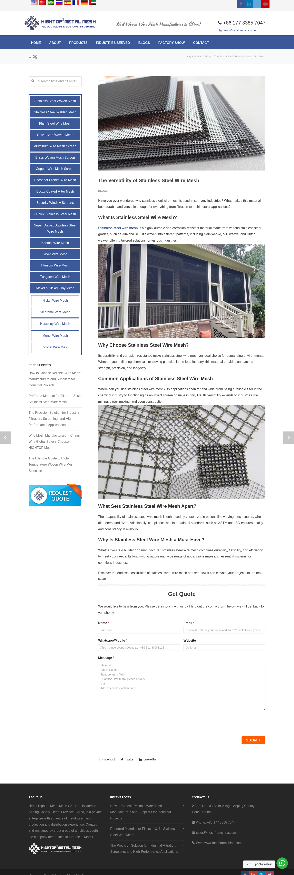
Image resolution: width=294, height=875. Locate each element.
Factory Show (171, 43)
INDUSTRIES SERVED (113, 43)
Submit (253, 740)
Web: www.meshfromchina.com (219, 843)
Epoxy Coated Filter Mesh (55, 191)
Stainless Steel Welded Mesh (55, 112)
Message (106, 658)
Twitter (127, 759)
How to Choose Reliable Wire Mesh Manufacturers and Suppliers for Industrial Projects (54, 379)
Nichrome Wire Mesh (55, 312)
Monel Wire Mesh (55, 335)
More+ (89, 837)
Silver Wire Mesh (55, 254)
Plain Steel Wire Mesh (55, 123)
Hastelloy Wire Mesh (55, 323)
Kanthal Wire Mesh (55, 243)
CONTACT (201, 43)
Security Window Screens (55, 202)
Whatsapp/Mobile (112, 640)
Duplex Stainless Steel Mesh (55, 214)
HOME (36, 43)
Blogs (103, 190)
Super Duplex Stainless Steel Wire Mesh (55, 228)
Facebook (107, 759)
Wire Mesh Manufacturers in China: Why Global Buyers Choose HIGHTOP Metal (54, 442)
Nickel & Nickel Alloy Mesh (55, 288)
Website (190, 640)
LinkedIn (147, 759)
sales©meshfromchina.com (238, 30)
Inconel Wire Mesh (55, 347)
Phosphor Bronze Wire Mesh (55, 180)
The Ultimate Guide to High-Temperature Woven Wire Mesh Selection (52, 465)
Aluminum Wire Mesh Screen (55, 146)
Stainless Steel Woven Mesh (55, 101)
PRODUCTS (78, 43)
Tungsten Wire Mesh (55, 277)
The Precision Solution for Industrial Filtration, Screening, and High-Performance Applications (54, 419)
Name (103, 623)
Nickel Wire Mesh (55, 300)
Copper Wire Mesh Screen (55, 169)
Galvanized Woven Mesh (55, 135)
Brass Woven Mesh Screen (55, 157)
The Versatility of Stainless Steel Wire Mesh (148, 180)
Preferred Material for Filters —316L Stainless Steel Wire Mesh (55, 399)
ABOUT (55, 43)
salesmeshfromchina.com (216, 832)
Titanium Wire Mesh (55, 265)
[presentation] (129, 722)
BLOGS (144, 43)
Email (189, 623)
